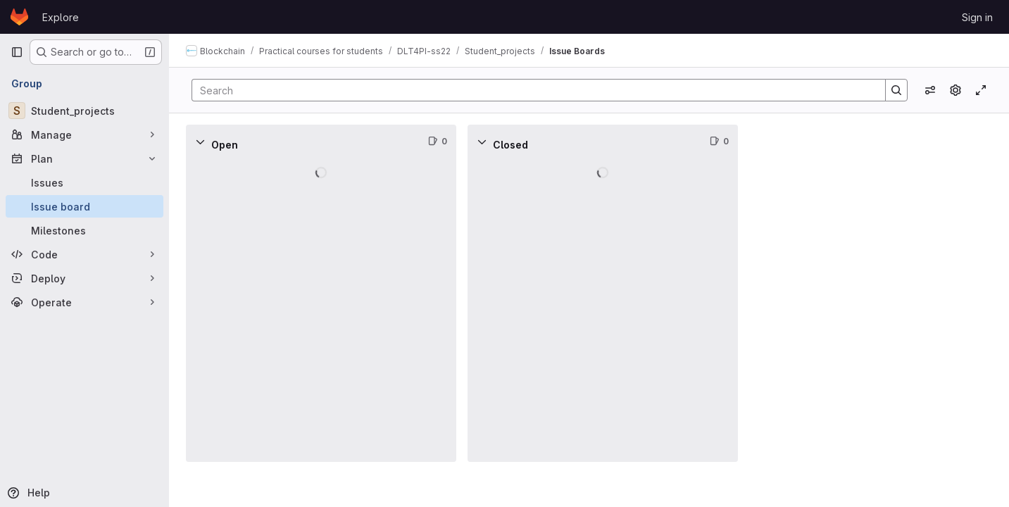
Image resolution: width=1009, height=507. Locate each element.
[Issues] (84, 182)
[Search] (531, 90)
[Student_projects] (84, 110)
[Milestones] (84, 230)
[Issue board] (84, 206)
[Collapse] (200, 141)
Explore (60, 17)
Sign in (977, 17)
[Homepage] (19, 17)
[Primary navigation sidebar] (17, 52)
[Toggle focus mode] (981, 90)
